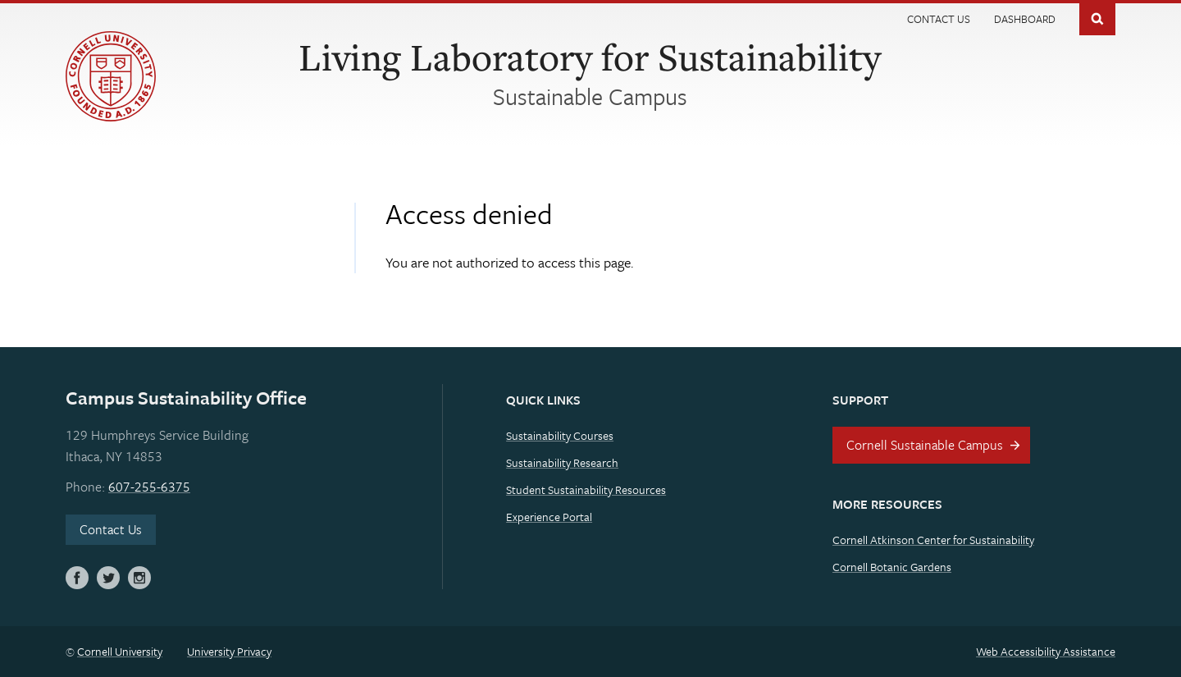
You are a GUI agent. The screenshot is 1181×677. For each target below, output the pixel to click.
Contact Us (938, 19)
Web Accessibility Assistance (1045, 651)
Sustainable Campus (590, 96)
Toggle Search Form (1097, 17)
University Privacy (229, 651)
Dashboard (1025, 19)
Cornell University (119, 651)
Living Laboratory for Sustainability (590, 56)
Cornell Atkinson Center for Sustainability (933, 539)
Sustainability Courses (559, 435)
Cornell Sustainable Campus (924, 445)
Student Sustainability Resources (586, 489)
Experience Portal (549, 516)
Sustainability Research (562, 462)
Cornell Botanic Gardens (891, 566)
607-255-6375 (149, 486)
